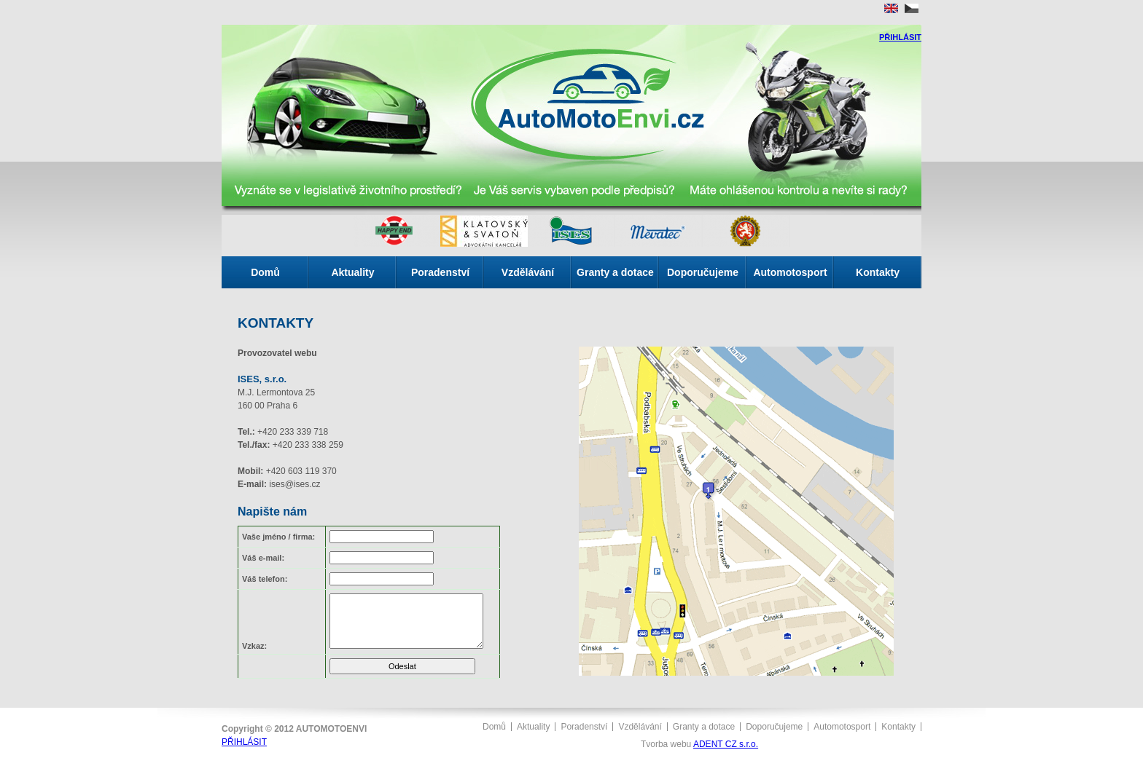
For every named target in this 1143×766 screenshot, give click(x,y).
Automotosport (790, 272)
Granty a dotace (615, 272)
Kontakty (878, 272)
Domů (265, 272)
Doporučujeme (702, 272)
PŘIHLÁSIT (900, 37)
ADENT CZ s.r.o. (725, 744)
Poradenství (440, 272)
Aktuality (352, 272)
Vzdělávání (528, 272)
